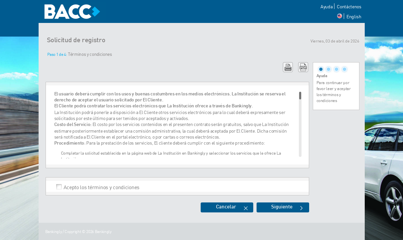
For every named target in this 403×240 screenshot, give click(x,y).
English (353, 16)
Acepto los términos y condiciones (102, 187)
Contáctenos (349, 6)
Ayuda (326, 6)
